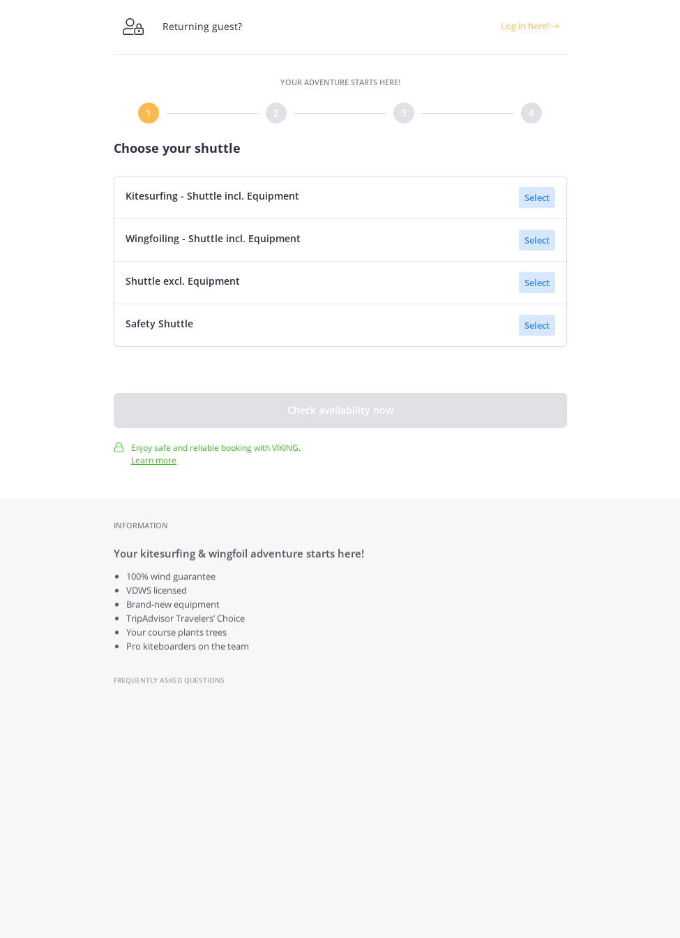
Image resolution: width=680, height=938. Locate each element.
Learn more (153, 465)
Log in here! (530, 26)
